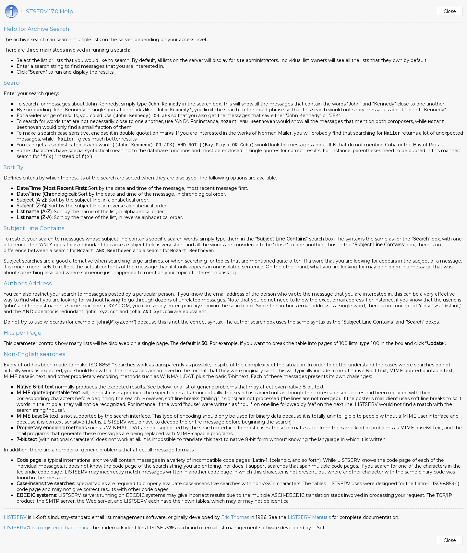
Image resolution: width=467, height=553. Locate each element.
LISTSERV (15, 521)
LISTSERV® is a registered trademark (46, 532)
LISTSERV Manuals (309, 521)
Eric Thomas (235, 521)
